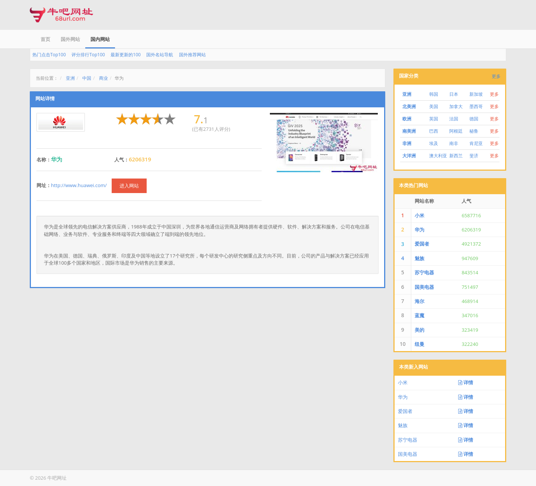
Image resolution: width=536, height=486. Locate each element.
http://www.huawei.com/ (79, 185)
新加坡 (476, 94)
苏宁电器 (424, 272)
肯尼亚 (476, 143)
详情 (465, 382)
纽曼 (419, 344)
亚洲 (70, 78)
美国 (433, 106)
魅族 (419, 258)
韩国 (433, 94)
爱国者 (422, 243)
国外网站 (70, 39)
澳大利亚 (438, 155)
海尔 (419, 301)
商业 (103, 78)
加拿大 (456, 106)
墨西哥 (476, 106)
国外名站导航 (159, 54)
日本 (453, 94)
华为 (419, 229)
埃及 (433, 143)
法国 (453, 119)
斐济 (473, 155)
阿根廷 (456, 131)
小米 (419, 215)
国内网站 (100, 39)
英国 (433, 119)
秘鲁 (473, 131)
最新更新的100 (126, 54)
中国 (86, 78)
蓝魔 (419, 315)
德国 (473, 119)
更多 (496, 76)
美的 (419, 329)
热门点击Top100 (49, 54)
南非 (453, 143)
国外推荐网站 (192, 54)
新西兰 (456, 155)
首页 (45, 39)
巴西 (433, 131)
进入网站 (129, 185)
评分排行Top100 (88, 54)
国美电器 (424, 287)
